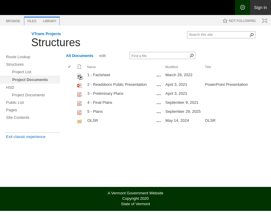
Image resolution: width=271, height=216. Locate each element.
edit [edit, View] (102, 55)
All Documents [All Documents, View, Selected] (79, 55)
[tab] (13, 20)
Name (91, 67)
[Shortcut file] (80, 78)
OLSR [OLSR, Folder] (92, 120)
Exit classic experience (26, 136)
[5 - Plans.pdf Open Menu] (158, 112)
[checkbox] (70, 67)
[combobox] (219, 34)
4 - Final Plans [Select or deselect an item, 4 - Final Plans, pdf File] (99, 102)
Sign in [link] (260, 7)
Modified (171, 67)
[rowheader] (71, 76)
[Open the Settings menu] (242, 7)
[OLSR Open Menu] (158, 121)
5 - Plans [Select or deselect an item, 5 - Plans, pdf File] (95, 111)
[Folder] (79, 122)
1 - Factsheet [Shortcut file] (98, 75)
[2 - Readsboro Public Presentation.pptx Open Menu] (158, 85)
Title (208, 67)
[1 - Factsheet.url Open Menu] (158, 76)
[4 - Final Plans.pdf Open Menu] (158, 103)
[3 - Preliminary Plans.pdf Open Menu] (158, 94)
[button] (251, 35)
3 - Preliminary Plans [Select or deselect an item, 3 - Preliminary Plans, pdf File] (105, 93)
